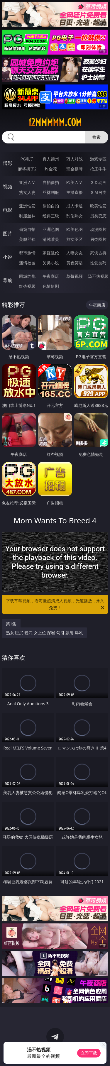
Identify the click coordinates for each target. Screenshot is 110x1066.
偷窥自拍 (27, 229)
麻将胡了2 (27, 169)
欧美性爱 (98, 206)
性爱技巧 (98, 262)
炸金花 (51, 169)
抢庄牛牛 (98, 169)
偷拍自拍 (51, 206)
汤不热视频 (98, 276)
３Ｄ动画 (98, 182)
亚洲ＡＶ (27, 182)
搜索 (96, 137)
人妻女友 (74, 252)
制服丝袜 (27, 216)
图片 (7, 233)
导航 (7, 280)
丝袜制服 (51, 192)
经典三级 (51, 216)
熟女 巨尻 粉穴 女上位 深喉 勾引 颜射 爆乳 (44, 632)
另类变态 (98, 216)
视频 (7, 186)
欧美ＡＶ (74, 182)
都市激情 (27, 252)
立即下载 (89, 1053)
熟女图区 (74, 239)
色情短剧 (51, 286)
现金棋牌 (74, 169)
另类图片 (98, 239)
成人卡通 (74, 206)
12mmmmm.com (55, 122)
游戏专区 (98, 159)
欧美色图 (74, 229)
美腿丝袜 (27, 239)
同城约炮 (27, 276)
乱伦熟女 (74, 216)
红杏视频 (27, 286)
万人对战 (74, 159)
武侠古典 (98, 252)
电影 (7, 210)
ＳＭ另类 (98, 192)
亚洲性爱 (27, 206)
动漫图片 (98, 229)
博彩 (7, 163)
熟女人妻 (27, 192)
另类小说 (51, 262)
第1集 (11, 624)
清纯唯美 (51, 239)
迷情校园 (27, 262)
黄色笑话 (74, 262)
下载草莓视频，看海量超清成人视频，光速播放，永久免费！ (56, 604)
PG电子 (27, 159)
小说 (7, 257)
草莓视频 (74, 276)
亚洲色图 (51, 229)
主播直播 (74, 192)
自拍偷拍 (51, 182)
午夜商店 (51, 276)
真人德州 (51, 159)
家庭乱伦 (51, 252)
